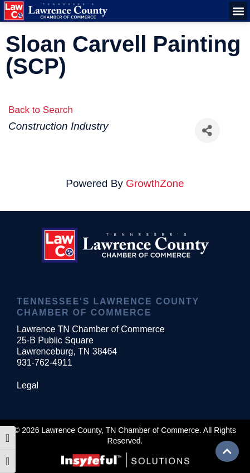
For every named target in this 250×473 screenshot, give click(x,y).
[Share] (207, 130)
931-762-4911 (44, 362)
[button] (238, 11)
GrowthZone (155, 183)
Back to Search (40, 110)
